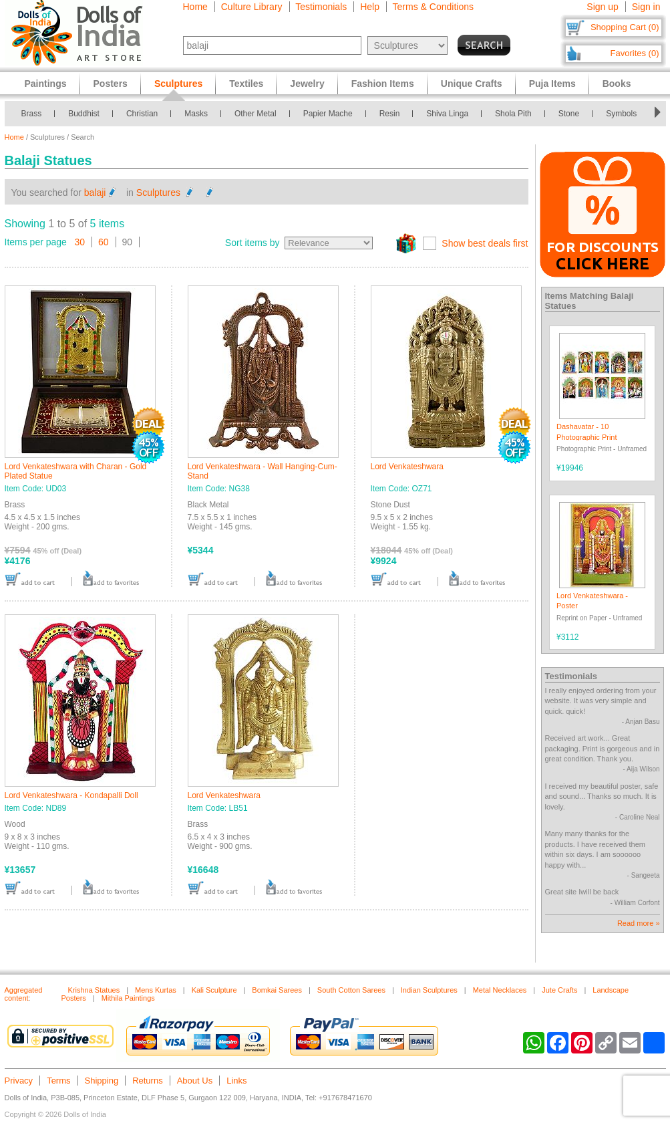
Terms (58, 1081)
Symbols (621, 113)
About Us (194, 1081)
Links (236, 1081)
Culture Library (252, 6)
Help (369, 6)
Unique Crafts (471, 83)
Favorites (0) (635, 53)
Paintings (46, 83)
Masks (196, 113)
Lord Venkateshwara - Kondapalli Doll (71, 795)
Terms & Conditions (433, 6)
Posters (111, 83)
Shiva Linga (447, 113)
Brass (31, 113)
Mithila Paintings (128, 998)
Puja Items (552, 83)
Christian (142, 113)
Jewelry (307, 83)
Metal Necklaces (500, 990)
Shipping (102, 1081)
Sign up (602, 6)
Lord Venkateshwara (407, 466)
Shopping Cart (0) (625, 27)
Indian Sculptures (429, 990)
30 (80, 242)
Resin (389, 113)
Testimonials (321, 6)
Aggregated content (24, 994)
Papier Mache (328, 113)
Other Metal (255, 113)
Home (195, 6)
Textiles (246, 83)
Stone (568, 113)
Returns (147, 1081)
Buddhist (84, 113)
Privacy (19, 1081)
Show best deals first (485, 243)
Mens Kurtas (155, 990)
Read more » (638, 923)
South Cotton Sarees (351, 990)
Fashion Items (382, 83)
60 (103, 242)
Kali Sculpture (214, 990)
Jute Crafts (559, 990)
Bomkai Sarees (277, 990)
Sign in (646, 6)
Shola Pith (513, 113)
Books (617, 83)
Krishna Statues (94, 990)
